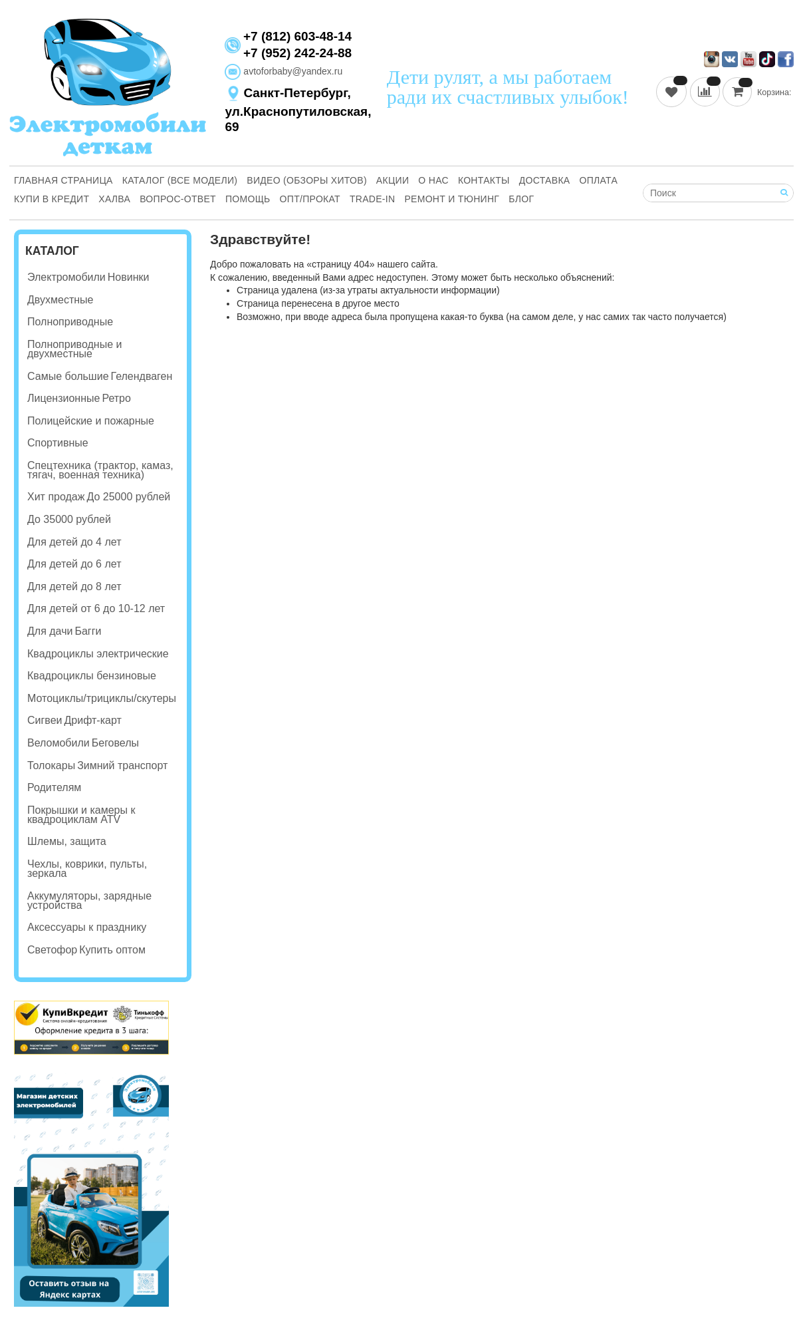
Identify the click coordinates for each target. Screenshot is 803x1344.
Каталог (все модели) (180, 180)
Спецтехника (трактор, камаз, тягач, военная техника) (100, 470)
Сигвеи (44, 720)
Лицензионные (63, 398)
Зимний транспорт (122, 765)
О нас (433, 180)
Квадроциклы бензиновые (91, 675)
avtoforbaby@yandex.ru (283, 71)
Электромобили (66, 277)
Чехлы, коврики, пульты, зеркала (87, 868)
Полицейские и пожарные (90, 420)
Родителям (54, 787)
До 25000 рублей (128, 496)
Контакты (484, 180)
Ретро (116, 398)
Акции (392, 180)
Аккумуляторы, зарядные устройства (89, 900)
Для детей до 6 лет (74, 564)
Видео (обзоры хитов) (307, 180)
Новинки (129, 277)
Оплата (599, 180)
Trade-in (373, 199)
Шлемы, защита (66, 841)
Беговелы (115, 743)
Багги (87, 631)
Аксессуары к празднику (86, 927)
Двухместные (60, 299)
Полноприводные (70, 321)
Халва (114, 199)
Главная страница (63, 180)
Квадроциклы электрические (98, 653)
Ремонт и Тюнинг (451, 199)
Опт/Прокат (310, 199)
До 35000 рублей (69, 519)
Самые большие (68, 376)
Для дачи (49, 631)
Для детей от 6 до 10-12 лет (96, 608)
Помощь (248, 199)
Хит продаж (55, 496)
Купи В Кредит (51, 199)
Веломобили (58, 743)
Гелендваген (142, 376)
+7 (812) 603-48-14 (297, 37)
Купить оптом (112, 949)
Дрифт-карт (92, 720)
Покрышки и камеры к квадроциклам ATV (81, 814)
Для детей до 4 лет (74, 542)
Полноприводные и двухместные (74, 349)
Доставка (544, 180)
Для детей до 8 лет (74, 586)
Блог (521, 199)
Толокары (51, 765)
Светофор (52, 949)
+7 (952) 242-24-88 (297, 53)
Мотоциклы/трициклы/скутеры (101, 698)
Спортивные (57, 442)
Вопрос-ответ (178, 199)
